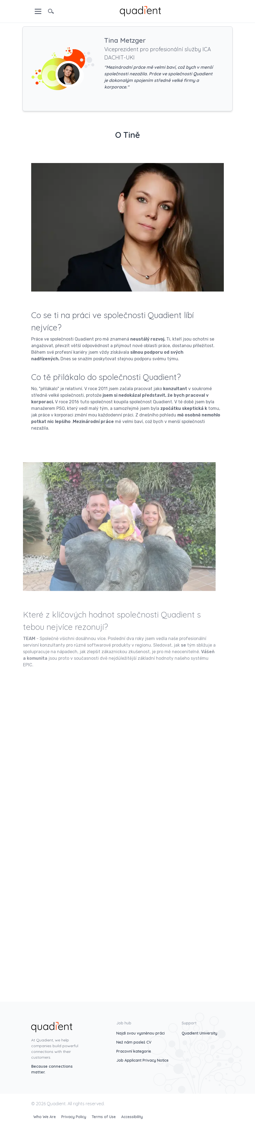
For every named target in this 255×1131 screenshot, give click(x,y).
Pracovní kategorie (133, 1051)
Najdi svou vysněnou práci (140, 1033)
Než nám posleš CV (133, 1042)
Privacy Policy (74, 1116)
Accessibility (132, 1116)
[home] (140, 10)
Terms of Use (104, 1116)
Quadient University (199, 1033)
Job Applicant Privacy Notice (142, 1060)
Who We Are (45, 1116)
